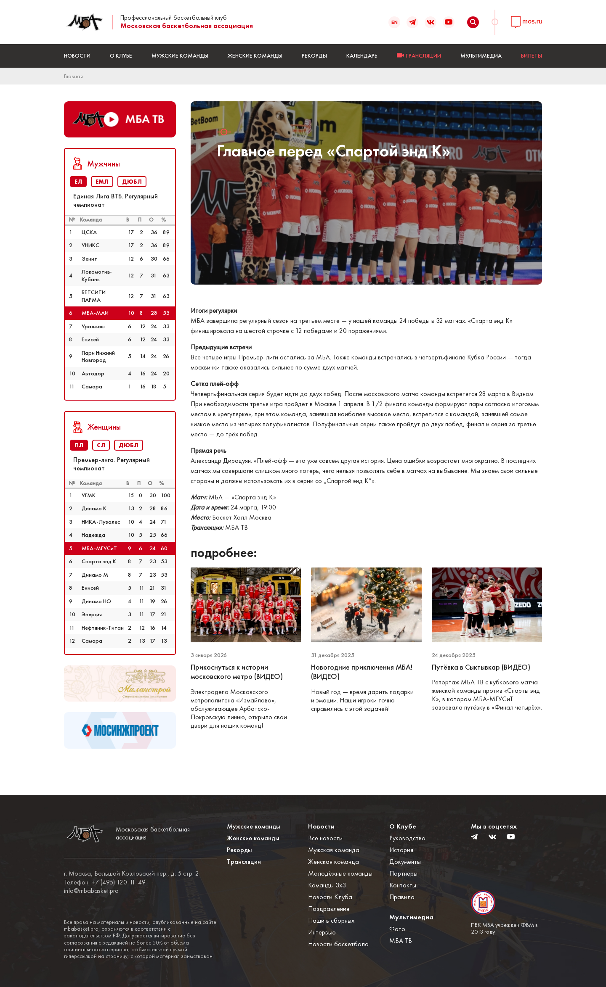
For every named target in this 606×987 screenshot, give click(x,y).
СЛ (101, 445)
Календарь (361, 55)
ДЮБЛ (132, 181)
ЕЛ (78, 181)
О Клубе (121, 55)
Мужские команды (180, 55)
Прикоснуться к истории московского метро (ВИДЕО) (237, 671)
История (401, 849)
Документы (405, 861)
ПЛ (78, 445)
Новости (77, 55)
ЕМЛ (102, 181)
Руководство (407, 838)
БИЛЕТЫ (531, 55)
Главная (73, 76)
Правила (402, 896)
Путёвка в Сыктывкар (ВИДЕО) (481, 667)
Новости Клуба (330, 896)
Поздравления (328, 908)
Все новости (325, 838)
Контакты (402, 885)
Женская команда (333, 861)
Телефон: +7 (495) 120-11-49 (105, 882)
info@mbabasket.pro (91, 891)
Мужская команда (333, 849)
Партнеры (403, 873)
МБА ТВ (400, 940)
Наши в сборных (331, 920)
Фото (397, 928)
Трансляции (244, 861)
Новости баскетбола (338, 943)
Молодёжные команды (340, 873)
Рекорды (314, 55)
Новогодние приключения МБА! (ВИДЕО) (361, 671)
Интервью (322, 932)
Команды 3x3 (327, 885)
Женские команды (255, 55)
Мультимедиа (481, 55)
